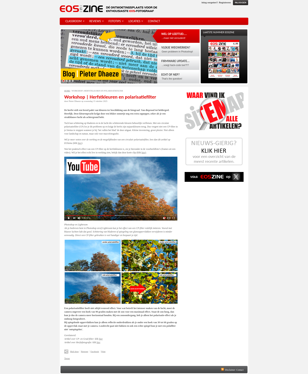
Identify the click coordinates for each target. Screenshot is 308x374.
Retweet (84, 351)
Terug (67, 358)
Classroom (73, 21)
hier (80, 143)
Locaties (134, 21)
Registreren (225, 2)
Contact (240, 370)
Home (67, 91)
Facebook (95, 351)
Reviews (95, 21)
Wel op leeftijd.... (174, 34)
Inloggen (240, 2)
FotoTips (115, 21)
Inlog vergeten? (210, 2)
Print (103, 351)
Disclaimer (230, 370)
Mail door (74, 351)
